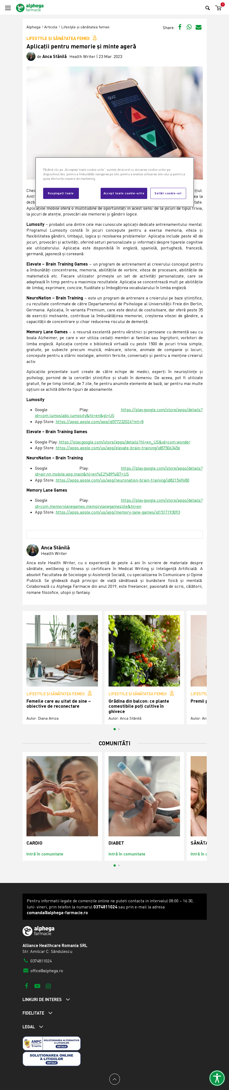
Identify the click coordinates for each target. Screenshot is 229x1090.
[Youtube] (37, 986)
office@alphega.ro (43, 970)
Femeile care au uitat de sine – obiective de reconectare (58, 703)
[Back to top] (114, 1079)
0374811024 (37, 960)
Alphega (33, 27)
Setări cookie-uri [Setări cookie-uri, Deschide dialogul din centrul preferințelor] (168, 193)
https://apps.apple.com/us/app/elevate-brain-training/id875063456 (118, 447)
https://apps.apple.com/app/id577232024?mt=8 (99, 421)
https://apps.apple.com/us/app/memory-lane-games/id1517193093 (118, 512)
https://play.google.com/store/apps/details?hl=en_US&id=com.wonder (124, 442)
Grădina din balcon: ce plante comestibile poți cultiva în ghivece (139, 706)
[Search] (208, 7)
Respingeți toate (61, 193)
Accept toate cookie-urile (124, 193)
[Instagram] (48, 986)
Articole (50, 27)
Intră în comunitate (44, 853)
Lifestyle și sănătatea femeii (85, 27)
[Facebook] (27, 986)
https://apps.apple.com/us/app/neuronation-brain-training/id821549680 (122, 480)
